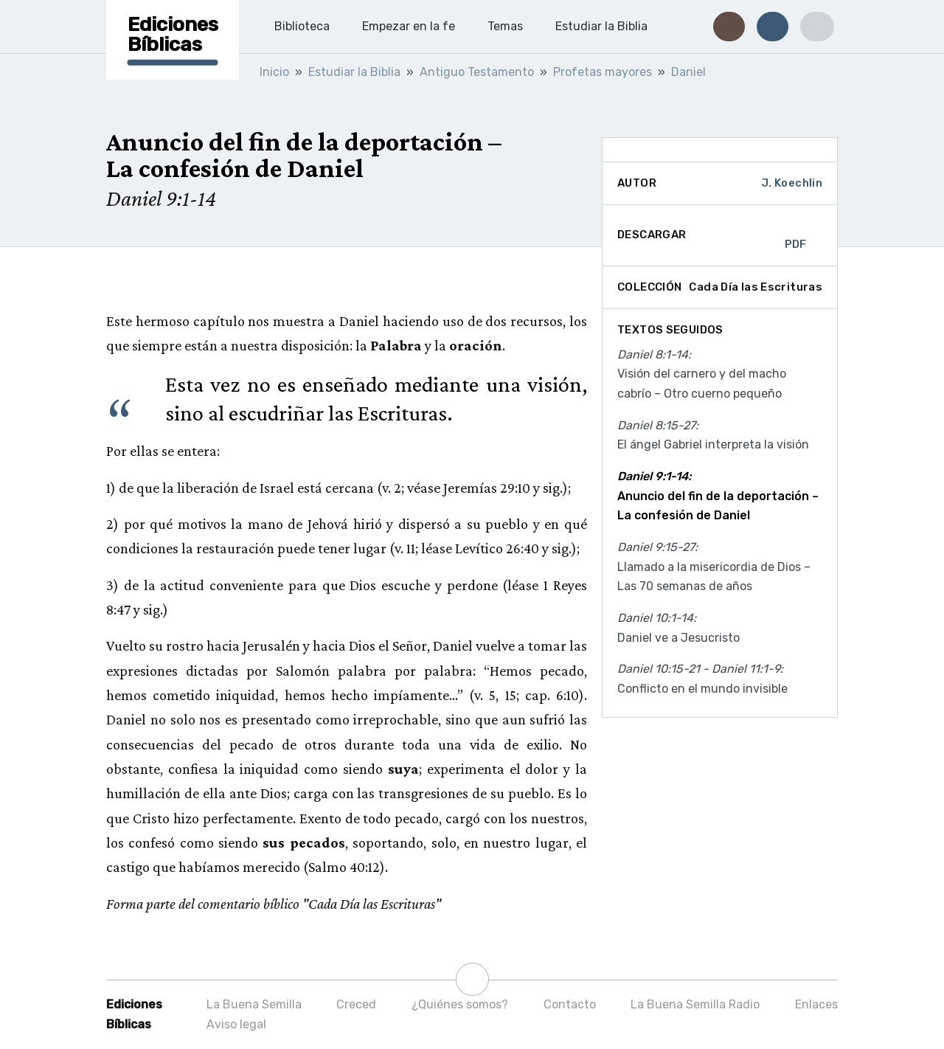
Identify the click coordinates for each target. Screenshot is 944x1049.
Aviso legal (236, 1024)
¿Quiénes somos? (460, 1004)
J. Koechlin (791, 183)
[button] (729, 26)
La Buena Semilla (254, 1004)
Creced (356, 1004)
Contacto (570, 1004)
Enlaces (816, 1004)
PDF (796, 235)
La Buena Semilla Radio (695, 1004)
